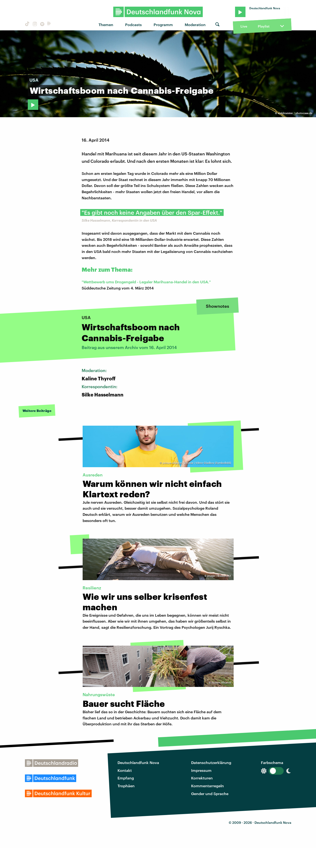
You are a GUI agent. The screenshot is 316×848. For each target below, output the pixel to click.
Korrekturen (202, 778)
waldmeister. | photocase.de (295, 113)
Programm (163, 24)
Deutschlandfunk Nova (138, 762)
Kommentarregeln (207, 785)
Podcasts (133, 24)
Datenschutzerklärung (211, 762)
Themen (106, 24)
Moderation (195, 24)
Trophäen (126, 785)
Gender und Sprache (209, 793)
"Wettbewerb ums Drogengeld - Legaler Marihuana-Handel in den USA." (146, 282)
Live (244, 26)
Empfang (126, 778)
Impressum (201, 770)
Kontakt (125, 770)
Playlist (263, 26)
